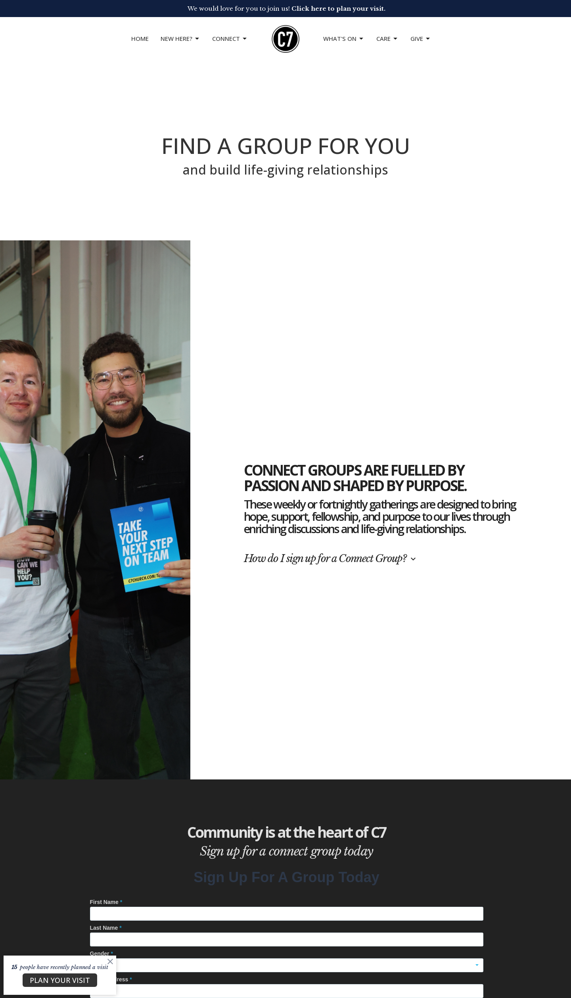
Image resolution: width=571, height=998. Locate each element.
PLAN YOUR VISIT (60, 980)
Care (387, 39)
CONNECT (230, 39)
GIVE (420, 39)
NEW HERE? (180, 39)
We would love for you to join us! (286, 8)
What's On (343, 39)
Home (140, 38)
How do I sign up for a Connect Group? (331, 558)
